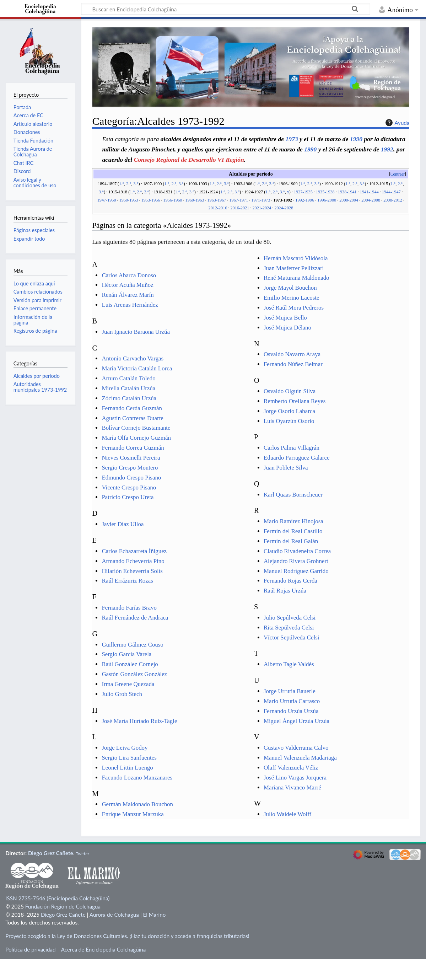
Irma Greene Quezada (128, 684)
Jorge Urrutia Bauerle (290, 691)
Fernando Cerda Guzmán (132, 408)
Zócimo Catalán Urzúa (129, 398)
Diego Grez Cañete (50, 853)
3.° (135, 183)
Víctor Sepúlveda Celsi (291, 637)
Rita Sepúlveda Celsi (289, 627)
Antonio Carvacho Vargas (132, 358)
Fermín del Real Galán (291, 541)
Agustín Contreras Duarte (132, 418)
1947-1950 (106, 200)
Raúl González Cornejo (130, 664)
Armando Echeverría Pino (133, 561)
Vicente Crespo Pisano (129, 487)
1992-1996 (304, 200)
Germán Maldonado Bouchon (137, 804)
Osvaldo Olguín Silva (290, 391)
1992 (387, 149)
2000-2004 (348, 200)
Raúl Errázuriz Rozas (127, 580)
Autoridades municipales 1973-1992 (40, 387)
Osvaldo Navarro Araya (292, 354)
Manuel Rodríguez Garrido (296, 571)
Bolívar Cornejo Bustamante (136, 427)
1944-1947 (391, 191)
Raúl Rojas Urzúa (285, 590)
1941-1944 (369, 191)
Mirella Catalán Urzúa (128, 388)
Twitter (82, 853)
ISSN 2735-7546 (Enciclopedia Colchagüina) (57, 898)
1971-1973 (260, 200)
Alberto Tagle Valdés (289, 664)
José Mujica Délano (287, 327)
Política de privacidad (30, 949)
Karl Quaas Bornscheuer (293, 494)
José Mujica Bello (285, 317)
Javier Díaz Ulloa (123, 524)
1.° (121, 183)
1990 (356, 139)
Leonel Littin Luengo (127, 767)
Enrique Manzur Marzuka (132, 814)
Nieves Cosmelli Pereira (131, 457)
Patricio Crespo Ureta (127, 497)
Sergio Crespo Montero (130, 467)
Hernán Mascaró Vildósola (296, 258)
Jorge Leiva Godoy (124, 747)
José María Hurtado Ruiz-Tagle (139, 721)
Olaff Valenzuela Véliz (291, 767)
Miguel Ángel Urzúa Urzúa (296, 721)
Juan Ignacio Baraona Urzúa (136, 331)
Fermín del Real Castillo (293, 531)
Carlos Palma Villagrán (291, 447)
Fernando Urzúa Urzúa (291, 711)
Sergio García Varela (126, 654)
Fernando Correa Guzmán (133, 447)
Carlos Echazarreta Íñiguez (134, 551)
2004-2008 (370, 200)
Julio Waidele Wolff (287, 814)
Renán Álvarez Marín (127, 294)
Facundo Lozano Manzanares (137, 777)
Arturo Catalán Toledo (128, 378)
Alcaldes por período (37, 376)
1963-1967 (216, 200)
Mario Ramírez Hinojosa (293, 521)
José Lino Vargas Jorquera (295, 777)
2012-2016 (218, 207)
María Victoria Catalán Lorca (137, 368)
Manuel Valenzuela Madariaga (300, 757)
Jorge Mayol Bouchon (290, 287)
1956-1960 (172, 200)
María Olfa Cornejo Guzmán (136, 437)
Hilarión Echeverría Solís (132, 571)
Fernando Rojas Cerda (290, 580)
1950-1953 (128, 200)
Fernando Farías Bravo (129, 607)
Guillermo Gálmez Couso (132, 644)
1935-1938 (325, 191)
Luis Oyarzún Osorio (289, 421)
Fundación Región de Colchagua (63, 906)
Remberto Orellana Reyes (294, 401)
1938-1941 (347, 191)
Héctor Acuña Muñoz (127, 285)
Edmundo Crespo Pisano (131, 477)
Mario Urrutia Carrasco (292, 701)
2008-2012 (392, 200)
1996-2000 (326, 200)
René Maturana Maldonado (296, 277)
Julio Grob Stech (122, 694)
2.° (128, 183)
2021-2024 (261, 207)
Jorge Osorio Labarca (289, 411)
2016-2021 (240, 207)
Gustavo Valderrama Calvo (296, 747)
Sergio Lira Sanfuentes (129, 757)
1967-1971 (238, 200)
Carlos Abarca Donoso (129, 275)
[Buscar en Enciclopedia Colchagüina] (225, 9)
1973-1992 (282, 200)
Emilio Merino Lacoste (291, 297)
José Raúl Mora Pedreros (294, 307)
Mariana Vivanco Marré (292, 787)
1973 (292, 139)
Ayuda (396, 122)
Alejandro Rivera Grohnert (296, 561)
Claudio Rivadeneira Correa (297, 551)
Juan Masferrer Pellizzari (294, 268)
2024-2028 (283, 207)
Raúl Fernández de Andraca (135, 617)
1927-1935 (303, 191)
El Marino (154, 914)
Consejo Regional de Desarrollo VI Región (189, 159)
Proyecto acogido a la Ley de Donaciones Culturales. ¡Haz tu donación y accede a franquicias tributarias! (127, 936)
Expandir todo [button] (29, 239)
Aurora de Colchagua (114, 914)
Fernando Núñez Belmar (293, 364)
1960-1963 (194, 200)
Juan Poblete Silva (286, 467)
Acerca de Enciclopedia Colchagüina (103, 949)
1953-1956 (150, 200)
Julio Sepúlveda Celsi (290, 617)
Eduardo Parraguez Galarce (297, 457)
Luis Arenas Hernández (130, 304)
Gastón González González (134, 674)
